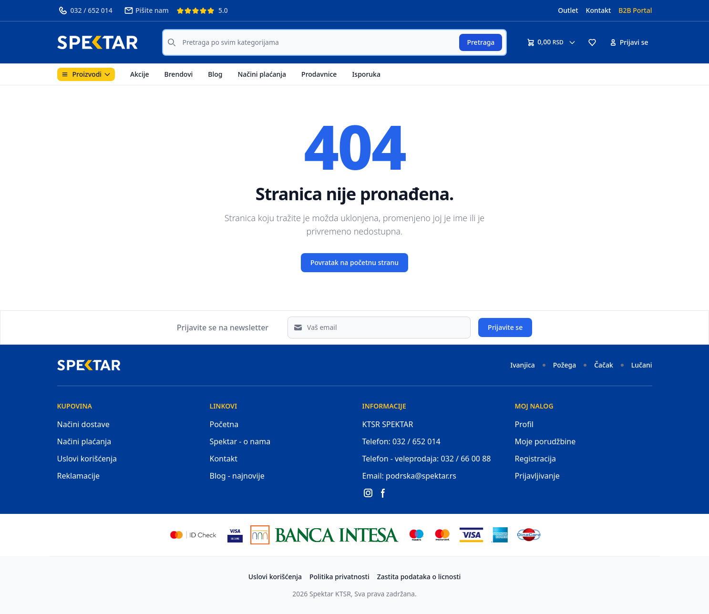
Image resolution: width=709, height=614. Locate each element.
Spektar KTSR (330, 593)
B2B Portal (635, 10)
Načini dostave (83, 424)
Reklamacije (78, 476)
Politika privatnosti (339, 576)
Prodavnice (319, 74)
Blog (215, 74)
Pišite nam (146, 10)
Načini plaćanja (261, 74)
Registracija (535, 458)
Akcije (139, 74)
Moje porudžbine (545, 441)
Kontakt (598, 10)
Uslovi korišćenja (87, 458)
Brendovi (178, 74)
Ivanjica (522, 364)
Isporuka (366, 74)
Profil (524, 424)
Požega (564, 364)
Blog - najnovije (237, 476)
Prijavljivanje (537, 476)
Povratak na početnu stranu (354, 262)
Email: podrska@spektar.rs (409, 476)
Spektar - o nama (240, 441)
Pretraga (480, 42)
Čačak (603, 364)
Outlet (568, 10)
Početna (224, 424)
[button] (592, 42)
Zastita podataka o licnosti (419, 576)
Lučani (641, 364)
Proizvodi (86, 74)
